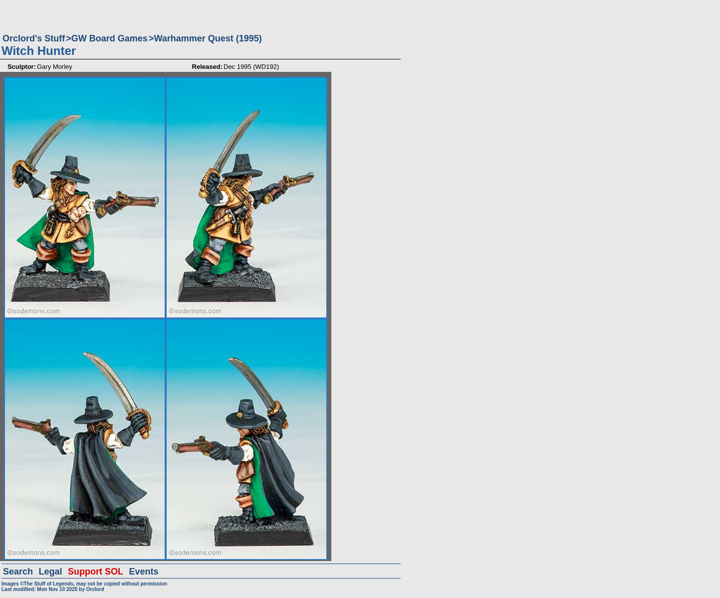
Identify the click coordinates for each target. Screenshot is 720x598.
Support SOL (95, 572)
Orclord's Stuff (33, 38)
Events (143, 572)
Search (18, 572)
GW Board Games (109, 38)
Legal (50, 572)
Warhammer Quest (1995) (207, 38)
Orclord (95, 589)
